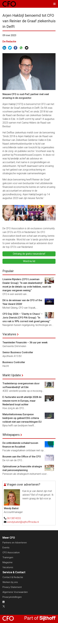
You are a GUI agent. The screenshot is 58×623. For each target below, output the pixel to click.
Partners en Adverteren (14, 542)
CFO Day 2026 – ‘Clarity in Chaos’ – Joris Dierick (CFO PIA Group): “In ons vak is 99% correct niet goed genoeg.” (27, 317)
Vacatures (9, 334)
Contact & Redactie (12, 577)
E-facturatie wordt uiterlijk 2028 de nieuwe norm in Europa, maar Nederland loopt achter (21, 401)
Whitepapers (11, 435)
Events (5, 547)
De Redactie (9, 41)
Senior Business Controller (17, 352)
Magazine (7, 562)
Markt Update (11, 375)
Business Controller (13, 362)
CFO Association (11, 552)
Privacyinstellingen (12, 597)
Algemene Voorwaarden (15, 592)
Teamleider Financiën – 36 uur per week (24, 342)
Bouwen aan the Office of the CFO (21, 456)
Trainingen (7, 557)
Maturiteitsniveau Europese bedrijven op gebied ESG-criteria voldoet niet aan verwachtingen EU (22, 418)
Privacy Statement (12, 587)
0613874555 (14, 518)
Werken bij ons (10, 582)
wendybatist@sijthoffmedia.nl (23, 522)
